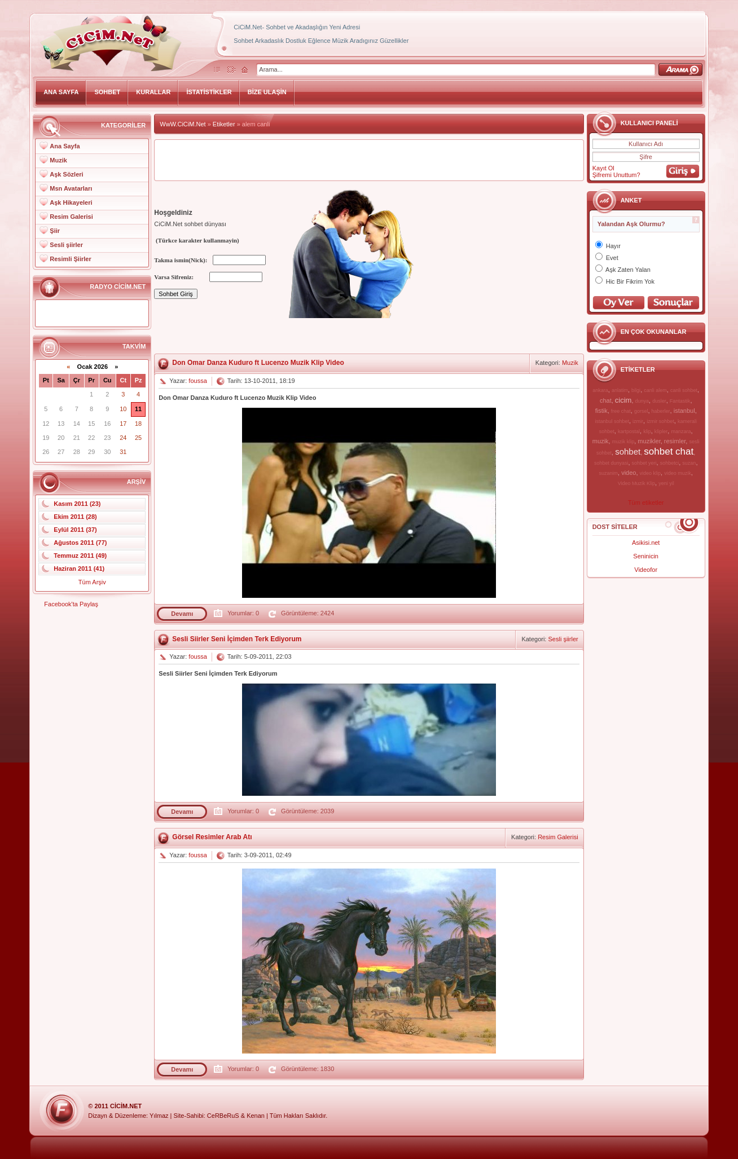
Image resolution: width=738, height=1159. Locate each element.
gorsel (641, 411)
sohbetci (669, 463)
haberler (661, 411)
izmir (637, 421)
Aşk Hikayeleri (71, 202)
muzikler (649, 441)
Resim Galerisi (71, 216)
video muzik (677, 473)
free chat (621, 411)
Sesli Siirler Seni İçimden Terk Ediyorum (236, 639)
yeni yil (666, 483)
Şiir (55, 230)
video (628, 472)
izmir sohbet (660, 421)
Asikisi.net (646, 542)
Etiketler (224, 124)
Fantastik (680, 401)
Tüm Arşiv (92, 582)
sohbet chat (668, 451)
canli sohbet (683, 390)
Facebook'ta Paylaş (71, 604)
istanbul (684, 410)
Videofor (645, 569)
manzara (681, 431)
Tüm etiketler (646, 502)
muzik (600, 441)
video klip (650, 473)
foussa (197, 380)
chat (606, 400)
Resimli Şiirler (70, 258)
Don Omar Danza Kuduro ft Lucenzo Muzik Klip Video (258, 363)
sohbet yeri (644, 463)
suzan (689, 463)
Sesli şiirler (66, 244)
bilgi (635, 390)
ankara (600, 390)
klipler (661, 431)
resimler (675, 441)
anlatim (620, 390)
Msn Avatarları (71, 188)
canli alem (655, 390)
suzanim (608, 473)
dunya (642, 401)
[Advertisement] (369, 160)
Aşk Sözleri (66, 174)
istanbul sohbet (612, 421)
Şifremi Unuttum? (616, 174)
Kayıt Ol (603, 168)
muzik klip (623, 441)
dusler (659, 401)
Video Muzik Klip (636, 483)
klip (647, 431)
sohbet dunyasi (611, 463)
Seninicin (645, 556)
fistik (601, 410)
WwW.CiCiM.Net (182, 124)
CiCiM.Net (126, 1106)
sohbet (627, 451)
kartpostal (629, 431)
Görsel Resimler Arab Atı (212, 837)
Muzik (58, 160)
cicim (623, 400)
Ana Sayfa (65, 146)
